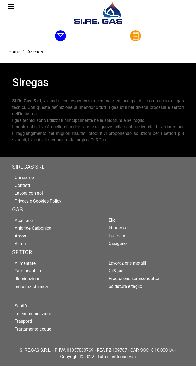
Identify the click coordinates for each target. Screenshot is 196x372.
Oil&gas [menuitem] (116, 270)
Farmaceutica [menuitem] (28, 270)
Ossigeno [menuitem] (118, 243)
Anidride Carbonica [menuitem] (33, 228)
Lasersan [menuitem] (117, 235)
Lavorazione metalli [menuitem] (127, 263)
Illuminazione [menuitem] (27, 278)
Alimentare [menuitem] (25, 263)
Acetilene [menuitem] (24, 220)
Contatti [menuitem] (22, 185)
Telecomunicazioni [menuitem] (33, 313)
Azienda (35, 51)
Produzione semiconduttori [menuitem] (135, 278)
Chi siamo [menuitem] (24, 177)
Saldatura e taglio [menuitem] (125, 286)
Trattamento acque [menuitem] (33, 329)
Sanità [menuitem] (21, 305)
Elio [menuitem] (112, 220)
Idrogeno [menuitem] (117, 227)
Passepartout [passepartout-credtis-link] (110, 368)
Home (14, 51)
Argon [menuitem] (20, 236)
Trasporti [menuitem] (23, 321)
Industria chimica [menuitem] (31, 286)
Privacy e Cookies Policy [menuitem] (38, 201)
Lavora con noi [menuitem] (29, 193)
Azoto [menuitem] (20, 243)
